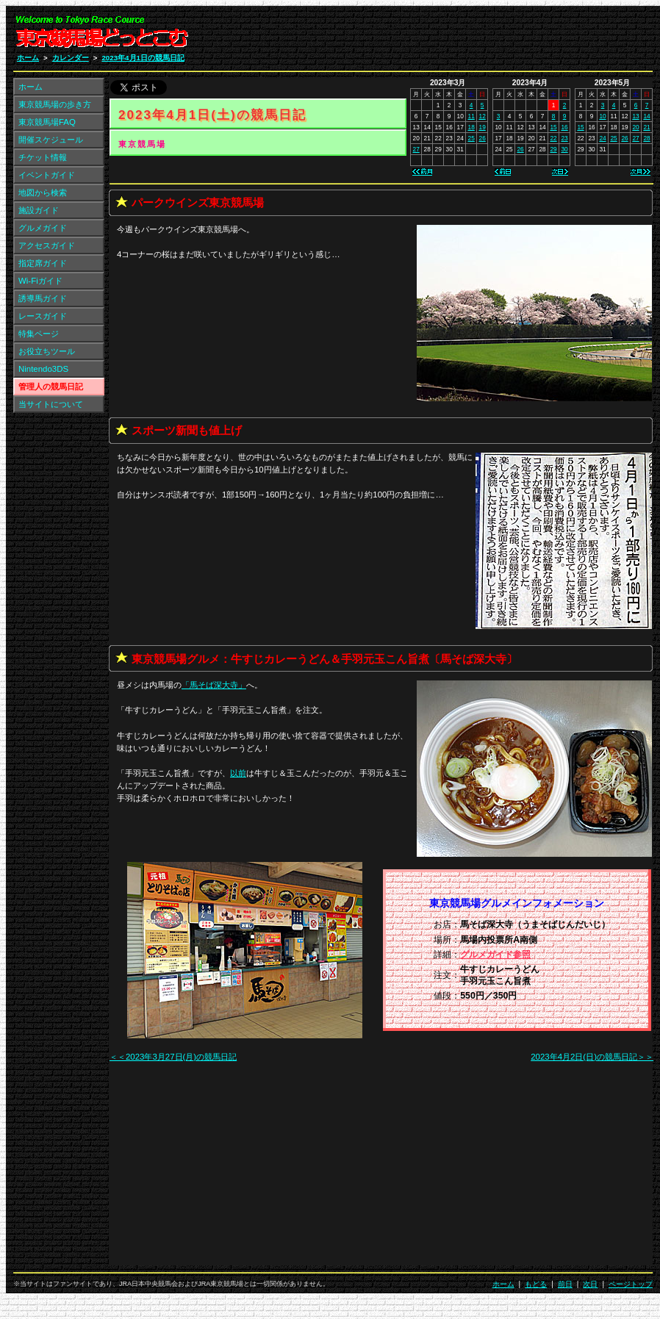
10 (602, 116)
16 (564, 127)
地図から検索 (42, 192)
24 (602, 138)
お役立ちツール (46, 351)
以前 (238, 773)
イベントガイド (46, 174)
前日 (565, 1284)
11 (471, 116)
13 (635, 116)
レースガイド (42, 316)
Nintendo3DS (43, 368)
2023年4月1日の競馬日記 (142, 58)
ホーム (28, 58)
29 (553, 149)
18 (471, 127)
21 (646, 127)
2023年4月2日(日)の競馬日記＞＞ (592, 1056)
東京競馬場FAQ (47, 122)
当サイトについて (50, 404)
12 (482, 116)
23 (564, 138)
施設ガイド (38, 210)
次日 (590, 1284)
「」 (214, 684)
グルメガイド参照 (495, 954)
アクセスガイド (46, 245)
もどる (536, 1284)
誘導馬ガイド (42, 298)
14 (646, 116)
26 (482, 138)
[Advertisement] (477, 35)
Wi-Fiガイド (40, 280)
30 (564, 149)
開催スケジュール (50, 139)
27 (416, 149)
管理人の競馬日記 (50, 386)
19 (482, 127)
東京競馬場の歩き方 (54, 104)
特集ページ (38, 333)
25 (471, 138)
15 (553, 127)
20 (635, 127)
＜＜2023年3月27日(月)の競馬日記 (173, 1056)
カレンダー (70, 58)
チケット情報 (42, 157)
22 (553, 138)
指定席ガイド (42, 263)
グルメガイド (42, 227)
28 (646, 138)
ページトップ (631, 1284)
